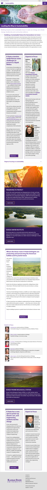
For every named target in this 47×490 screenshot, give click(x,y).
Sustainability (9, 3)
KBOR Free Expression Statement (31, 483)
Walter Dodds (13, 356)
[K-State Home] (2, 3)
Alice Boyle (12, 349)
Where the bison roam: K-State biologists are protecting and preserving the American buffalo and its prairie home (22, 254)
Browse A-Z (44, 0)
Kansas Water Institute (16, 83)
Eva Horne (12, 341)
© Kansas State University (30, 485)
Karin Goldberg (11, 117)
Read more (14, 155)
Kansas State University (5, 0)
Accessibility (27, 480)
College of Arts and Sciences (12, 119)
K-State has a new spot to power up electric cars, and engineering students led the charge (12, 417)
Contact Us (27, 475)
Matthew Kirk (18, 116)
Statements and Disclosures (30, 478)
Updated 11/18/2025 (29, 487)
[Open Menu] (44, 3)
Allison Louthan (13, 334)
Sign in (40, 0)
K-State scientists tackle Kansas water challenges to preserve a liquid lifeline (13, 60)
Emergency (27, 476)
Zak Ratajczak (13, 327)
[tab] (23, 161)
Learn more (14, 467)
